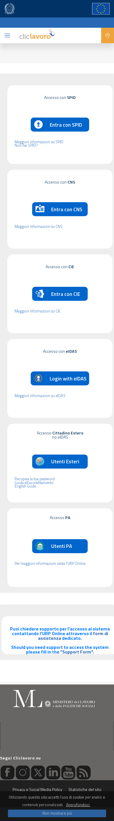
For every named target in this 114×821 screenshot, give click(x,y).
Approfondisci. (78, 805)
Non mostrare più (57, 813)
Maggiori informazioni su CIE (38, 311)
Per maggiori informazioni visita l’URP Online (50, 564)
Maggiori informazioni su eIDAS (40, 396)
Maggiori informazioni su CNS (39, 227)
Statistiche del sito (84, 789)
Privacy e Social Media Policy (37, 789)
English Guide (25, 486)
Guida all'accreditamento (34, 483)
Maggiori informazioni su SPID (39, 142)
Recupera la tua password (35, 479)
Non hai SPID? (26, 146)
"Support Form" (76, 651)
